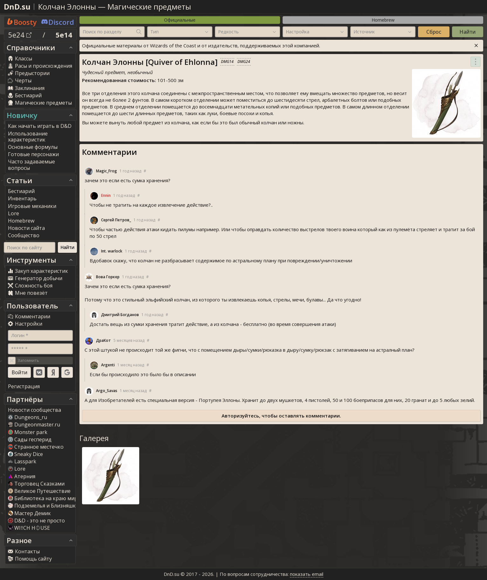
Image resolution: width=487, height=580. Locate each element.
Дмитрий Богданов (120, 314)
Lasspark (22, 461)
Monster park (27, 432)
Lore (16, 468)
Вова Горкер (108, 277)
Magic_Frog (106, 171)
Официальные (179, 20)
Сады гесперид (29, 439)
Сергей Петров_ (116, 220)
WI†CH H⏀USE (29, 527)
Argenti (108, 365)
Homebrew (383, 20)
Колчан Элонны (67, 6)
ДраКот (103, 340)
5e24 (19, 35)
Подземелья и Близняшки (43, 505)
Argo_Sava (106, 390)
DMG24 (243, 61)
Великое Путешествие (39, 490)
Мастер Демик (29, 513)
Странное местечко (36, 446)
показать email (306, 574)
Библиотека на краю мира (44, 498)
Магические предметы (149, 6)
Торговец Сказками (36, 483)
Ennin (106, 195)
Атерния (21, 476)
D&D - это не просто (36, 520)
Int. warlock (111, 251)
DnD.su (17, 6)
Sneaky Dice (25, 454)
